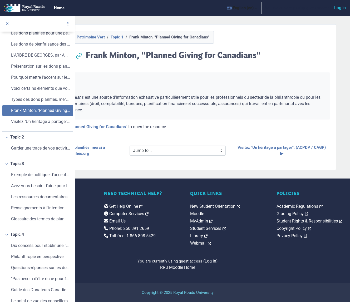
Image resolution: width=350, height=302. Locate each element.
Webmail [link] (235, 243)
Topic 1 (152, 37)
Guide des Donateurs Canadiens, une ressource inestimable (41, 289)
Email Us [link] (167, 226)
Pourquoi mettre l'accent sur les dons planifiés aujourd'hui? (41, 77)
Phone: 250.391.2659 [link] (178, 233)
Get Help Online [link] (175, 211)
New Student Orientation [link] (250, 206)
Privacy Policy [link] (309, 235)
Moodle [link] (232, 213)
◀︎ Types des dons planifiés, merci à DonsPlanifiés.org (130, 150)
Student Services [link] (243, 228)
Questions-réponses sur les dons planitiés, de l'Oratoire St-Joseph (41, 267)
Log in (340, 7)
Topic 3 (17, 163)
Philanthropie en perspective (37, 256)
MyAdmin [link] (236, 221)
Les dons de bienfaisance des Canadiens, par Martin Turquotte (41, 44)
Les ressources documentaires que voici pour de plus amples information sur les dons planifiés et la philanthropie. (41, 196)
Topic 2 (17, 137)
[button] (241, 8)
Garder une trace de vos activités (41, 148)
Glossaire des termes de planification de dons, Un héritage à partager (41, 218)
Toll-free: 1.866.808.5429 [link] (182, 241)
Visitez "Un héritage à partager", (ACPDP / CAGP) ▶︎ (296, 150)
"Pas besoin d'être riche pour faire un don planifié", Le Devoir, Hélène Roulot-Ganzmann (41, 278)
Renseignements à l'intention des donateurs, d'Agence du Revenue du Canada (41, 207)
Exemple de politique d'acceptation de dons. (41, 174)
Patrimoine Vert (126, 37)
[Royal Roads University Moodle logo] (109, 216)
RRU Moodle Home (212, 267)
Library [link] (234, 235)
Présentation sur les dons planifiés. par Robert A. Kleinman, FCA (41, 66)
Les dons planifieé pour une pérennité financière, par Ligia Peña (41, 33)
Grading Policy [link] (310, 213)
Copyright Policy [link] (311, 228)
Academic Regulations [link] (317, 206)
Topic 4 (17, 234)
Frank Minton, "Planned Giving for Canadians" (41, 110)
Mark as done (111, 81)
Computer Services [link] (178, 219)
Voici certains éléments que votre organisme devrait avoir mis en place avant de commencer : (41, 88)
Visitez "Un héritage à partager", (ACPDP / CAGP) (41, 121)
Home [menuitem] (59, 8)
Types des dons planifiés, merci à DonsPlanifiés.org (41, 99)
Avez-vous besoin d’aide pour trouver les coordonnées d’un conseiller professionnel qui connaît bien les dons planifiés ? (41, 185)
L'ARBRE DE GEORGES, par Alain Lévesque (41, 55)
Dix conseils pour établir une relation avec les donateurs (41, 245)
